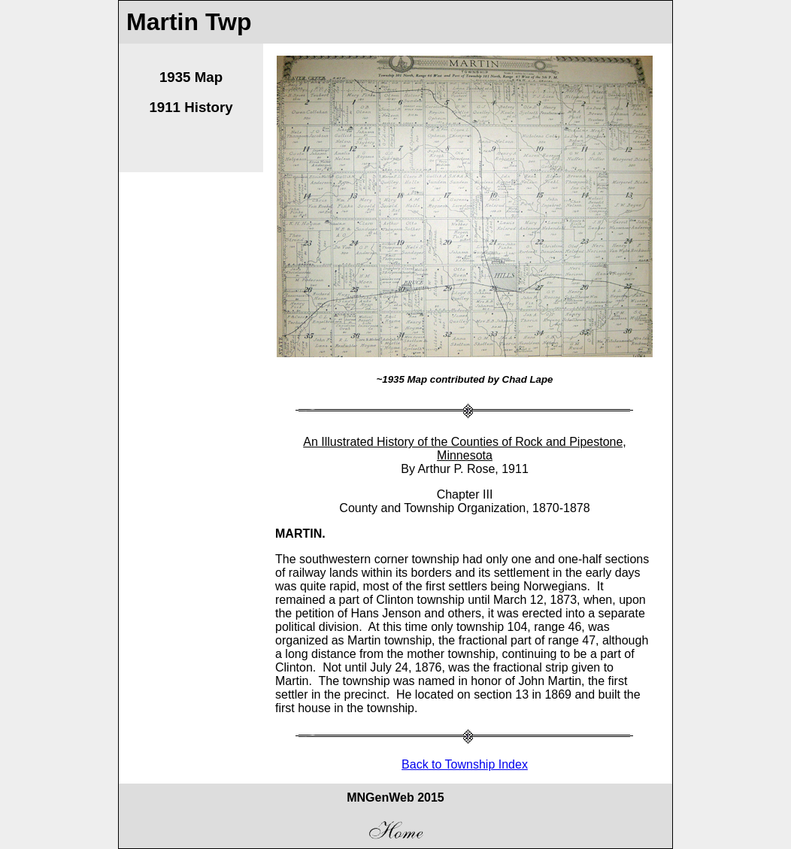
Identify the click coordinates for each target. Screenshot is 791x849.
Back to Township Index (465, 764)
